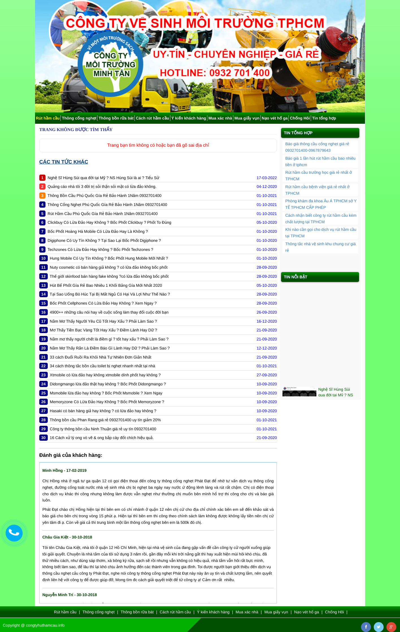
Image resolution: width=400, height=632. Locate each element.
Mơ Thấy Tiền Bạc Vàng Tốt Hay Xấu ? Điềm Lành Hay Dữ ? (103, 330)
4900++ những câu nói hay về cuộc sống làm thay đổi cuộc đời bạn (109, 312)
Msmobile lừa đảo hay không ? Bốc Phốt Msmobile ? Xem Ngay (106, 393)
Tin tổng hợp (324, 118)
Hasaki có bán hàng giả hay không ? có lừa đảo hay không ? (103, 411)
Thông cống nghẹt (79, 118)
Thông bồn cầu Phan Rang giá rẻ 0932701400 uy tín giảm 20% (105, 420)
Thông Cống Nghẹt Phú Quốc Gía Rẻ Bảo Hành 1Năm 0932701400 (107, 204)
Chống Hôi (300, 118)
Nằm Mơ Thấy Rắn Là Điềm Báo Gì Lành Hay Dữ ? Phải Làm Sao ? (109, 348)
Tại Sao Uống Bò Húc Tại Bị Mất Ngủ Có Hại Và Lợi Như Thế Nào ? (110, 294)
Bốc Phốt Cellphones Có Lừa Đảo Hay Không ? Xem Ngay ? (103, 303)
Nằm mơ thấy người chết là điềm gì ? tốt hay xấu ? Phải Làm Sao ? (109, 339)
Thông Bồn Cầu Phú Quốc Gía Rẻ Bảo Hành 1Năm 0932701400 (104, 195)
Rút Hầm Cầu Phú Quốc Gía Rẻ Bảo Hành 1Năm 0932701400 (103, 213)
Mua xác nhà (220, 118)
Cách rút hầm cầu (152, 118)
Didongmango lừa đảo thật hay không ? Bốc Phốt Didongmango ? (108, 384)
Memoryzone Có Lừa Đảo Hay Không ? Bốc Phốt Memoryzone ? (107, 401)
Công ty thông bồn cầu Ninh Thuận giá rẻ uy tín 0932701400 (103, 429)
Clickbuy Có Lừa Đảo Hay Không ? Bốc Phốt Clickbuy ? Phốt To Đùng (109, 222)
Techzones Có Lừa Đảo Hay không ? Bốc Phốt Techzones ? (100, 249)
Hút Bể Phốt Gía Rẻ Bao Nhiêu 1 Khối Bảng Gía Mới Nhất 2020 (106, 285)
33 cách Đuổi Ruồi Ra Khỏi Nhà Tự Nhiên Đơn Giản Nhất (100, 357)
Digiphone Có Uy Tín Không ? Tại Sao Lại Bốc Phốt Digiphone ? (104, 240)
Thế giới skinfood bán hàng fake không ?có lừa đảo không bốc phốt (109, 276)
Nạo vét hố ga (275, 118)
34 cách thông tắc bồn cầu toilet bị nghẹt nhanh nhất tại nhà (102, 366)
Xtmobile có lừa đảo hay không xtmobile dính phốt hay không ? (105, 375)
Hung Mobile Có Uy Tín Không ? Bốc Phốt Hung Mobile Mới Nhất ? (109, 258)
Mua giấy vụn (247, 118)
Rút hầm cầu (48, 118)
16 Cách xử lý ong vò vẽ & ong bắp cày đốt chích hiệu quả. (102, 437)
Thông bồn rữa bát (116, 118)
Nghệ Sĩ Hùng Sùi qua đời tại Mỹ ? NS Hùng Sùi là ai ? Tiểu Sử (103, 177)
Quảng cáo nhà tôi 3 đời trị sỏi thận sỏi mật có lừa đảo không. (102, 186)
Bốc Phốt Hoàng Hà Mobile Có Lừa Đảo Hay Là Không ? (98, 231)
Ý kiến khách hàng (188, 118)
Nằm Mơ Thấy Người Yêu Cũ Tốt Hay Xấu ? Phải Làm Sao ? (103, 321)
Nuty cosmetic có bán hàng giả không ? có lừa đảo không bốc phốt (108, 267)
